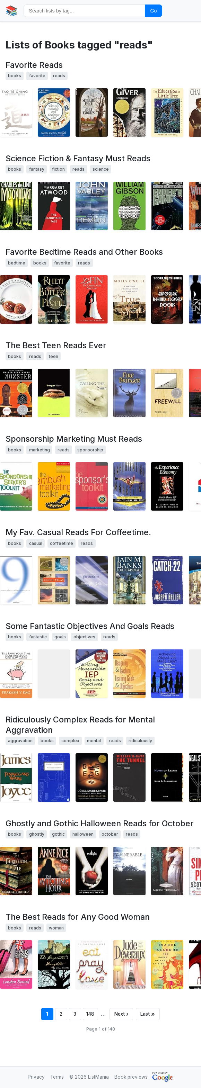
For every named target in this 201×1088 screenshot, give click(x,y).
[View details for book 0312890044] (16, 206)
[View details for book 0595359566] (54, 964)
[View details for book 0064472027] (167, 393)
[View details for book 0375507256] (54, 580)
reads (59, 75)
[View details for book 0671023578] (129, 964)
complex (70, 740)
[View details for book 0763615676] (54, 393)
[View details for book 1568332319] (54, 112)
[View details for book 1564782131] (129, 777)
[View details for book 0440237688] (129, 112)
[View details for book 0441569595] (129, 206)
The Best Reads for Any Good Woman (78, 917)
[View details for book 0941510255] (54, 673)
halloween (83, 834)
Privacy (36, 1077)
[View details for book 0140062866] (16, 777)
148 (90, 1014)
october (110, 834)
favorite (37, 75)
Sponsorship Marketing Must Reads (74, 439)
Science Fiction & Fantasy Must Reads (78, 158)
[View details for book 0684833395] (167, 580)
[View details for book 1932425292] (167, 871)
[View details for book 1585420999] (16, 112)
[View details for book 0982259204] (129, 673)
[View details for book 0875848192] (167, 486)
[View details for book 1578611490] (92, 673)
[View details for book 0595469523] (16, 964)
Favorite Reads (34, 65)
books (14, 75)
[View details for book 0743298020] (16, 871)
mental (94, 740)
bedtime (16, 263)
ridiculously (140, 740)
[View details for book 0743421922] (129, 580)
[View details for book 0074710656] (92, 486)
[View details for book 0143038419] (92, 964)
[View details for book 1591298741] (92, 299)
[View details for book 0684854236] (129, 486)
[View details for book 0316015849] (92, 871)
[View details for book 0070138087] (54, 486)
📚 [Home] (12, 11)
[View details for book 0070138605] (16, 486)
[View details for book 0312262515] (54, 299)
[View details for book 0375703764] (167, 777)
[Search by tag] (84, 11)
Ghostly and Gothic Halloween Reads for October (100, 823)
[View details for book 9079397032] (167, 673)
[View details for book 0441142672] (92, 206)
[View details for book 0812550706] (167, 206)
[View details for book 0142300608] (129, 393)
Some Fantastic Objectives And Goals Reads (90, 626)
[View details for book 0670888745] (92, 393)
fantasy (36, 169)
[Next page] (121, 1014)
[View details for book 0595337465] (129, 871)
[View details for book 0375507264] (16, 580)
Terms (57, 1077)
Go (153, 11)
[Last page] (148, 1014)
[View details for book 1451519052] (16, 673)
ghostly (36, 834)
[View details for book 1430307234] (167, 299)
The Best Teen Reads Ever (56, 345)
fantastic (38, 636)
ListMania (98, 1077)
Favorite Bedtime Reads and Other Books (84, 252)
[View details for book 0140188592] (54, 777)
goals (60, 636)
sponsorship (90, 449)
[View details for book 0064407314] (16, 393)
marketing (39, 449)
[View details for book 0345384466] (54, 871)
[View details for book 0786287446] (129, 299)
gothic (58, 834)
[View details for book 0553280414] (92, 112)
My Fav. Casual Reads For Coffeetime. (78, 532)
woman (56, 927)
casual (35, 543)
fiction (58, 169)
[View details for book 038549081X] (54, 206)
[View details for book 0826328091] (167, 112)
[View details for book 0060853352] (16, 299)
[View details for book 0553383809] (167, 964)
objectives (84, 636)
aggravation (20, 740)
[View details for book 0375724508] (92, 580)
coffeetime (61, 543)
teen (53, 356)
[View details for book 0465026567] (92, 777)
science (101, 169)
